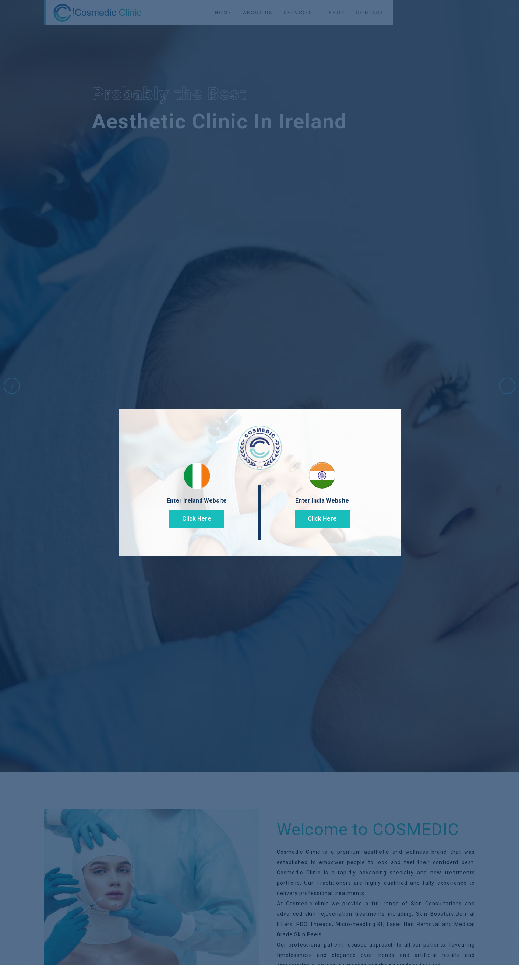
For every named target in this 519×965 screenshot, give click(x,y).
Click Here (196, 518)
